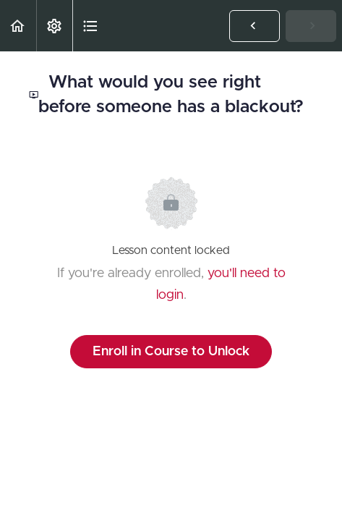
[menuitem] (54, 25)
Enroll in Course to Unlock (171, 351)
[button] (18, 25)
